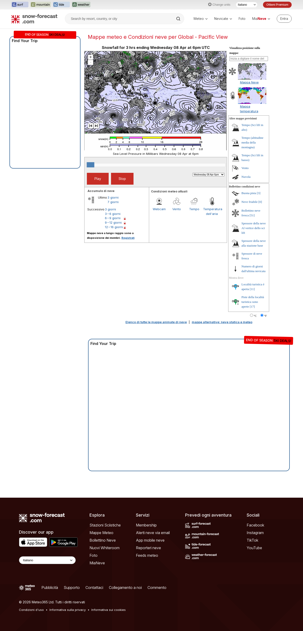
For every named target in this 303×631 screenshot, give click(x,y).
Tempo (194, 209)
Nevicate (223, 19)
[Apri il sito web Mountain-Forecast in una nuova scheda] (40, 5)
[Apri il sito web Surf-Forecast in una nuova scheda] (19, 5)
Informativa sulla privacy (67, 610)
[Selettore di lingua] (246, 4)
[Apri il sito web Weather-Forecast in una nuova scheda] (81, 5)
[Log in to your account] (284, 19)
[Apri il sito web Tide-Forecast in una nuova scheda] (61, 5)
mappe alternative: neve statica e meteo (222, 322)
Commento (156, 587)
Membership (146, 525)
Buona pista (248, 193)
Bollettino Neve (102, 540)
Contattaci (94, 587)
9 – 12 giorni (113, 222)
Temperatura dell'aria (212, 211)
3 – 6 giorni (112, 214)
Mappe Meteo (101, 532)
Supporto (72, 587)
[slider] (90, 164)
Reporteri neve (148, 547)
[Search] (179, 18)
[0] (260, 202)
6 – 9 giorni (112, 218)
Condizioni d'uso (31, 610)
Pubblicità (49, 587)
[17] (252, 306)
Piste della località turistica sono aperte (252, 301)
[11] (252, 289)
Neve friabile (249, 202)
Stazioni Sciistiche (105, 525)
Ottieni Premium (277, 4)
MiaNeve (97, 563)
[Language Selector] (47, 560)
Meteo (201, 19)
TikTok (252, 540)
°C (255, 316)
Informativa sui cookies (108, 610)
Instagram (255, 532)
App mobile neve (150, 540)
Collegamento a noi (125, 587)
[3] (258, 193)
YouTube (254, 547)
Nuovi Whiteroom (104, 547)
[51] (252, 215)
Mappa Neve (249, 82)
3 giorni (113, 197)
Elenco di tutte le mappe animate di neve (156, 322)
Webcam (159, 209)
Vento (176, 209)
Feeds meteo (147, 555)
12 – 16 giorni (114, 227)
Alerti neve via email (153, 532)
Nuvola (245, 176)
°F (265, 316)
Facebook (255, 525)
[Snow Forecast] (34, 18)
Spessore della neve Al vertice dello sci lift (253, 228)
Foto (242, 19)
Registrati (127, 237)
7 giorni (113, 202)
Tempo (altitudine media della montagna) (252, 142)
